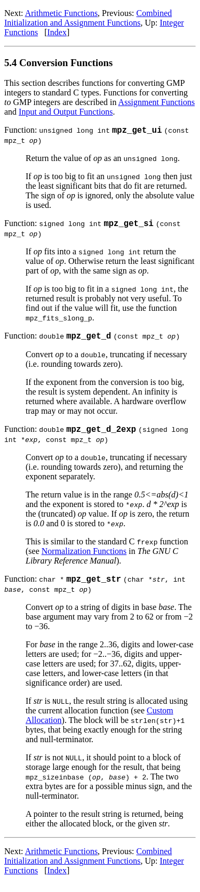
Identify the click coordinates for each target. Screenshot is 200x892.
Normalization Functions (84, 557)
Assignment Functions (156, 102)
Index (56, 32)
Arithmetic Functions (61, 13)
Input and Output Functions (66, 111)
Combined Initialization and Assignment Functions (88, 18)
